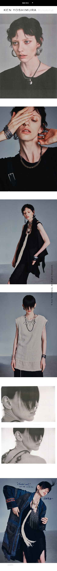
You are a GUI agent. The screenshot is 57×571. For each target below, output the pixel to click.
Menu (28, 3)
